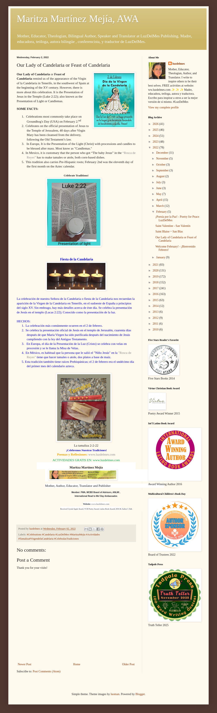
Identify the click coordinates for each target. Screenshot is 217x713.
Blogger (140, 694)
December (162, 152)
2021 (156, 264)
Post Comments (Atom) (47, 671)
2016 (156, 294)
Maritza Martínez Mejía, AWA (78, 18)
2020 (156, 270)
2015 (156, 300)
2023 (156, 141)
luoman (115, 694)
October (161, 164)
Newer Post (24, 664)
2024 (156, 135)
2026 (156, 124)
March (160, 205)
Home (76, 664)
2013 (156, 311)
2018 (156, 282)
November (162, 158)
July (159, 182)
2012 (156, 317)
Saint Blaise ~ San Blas (169, 231)
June (159, 188)
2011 (156, 323)
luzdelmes (179, 63)
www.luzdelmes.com (101, 454)
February (161, 211)
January (161, 257)
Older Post (128, 664)
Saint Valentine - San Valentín (172, 225)
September (162, 170)
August (160, 176)
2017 (156, 288)
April (159, 199)
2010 (156, 329)
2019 (156, 276)
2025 (156, 129)
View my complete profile (163, 107)
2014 (156, 306)
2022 (156, 147)
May (159, 194)
